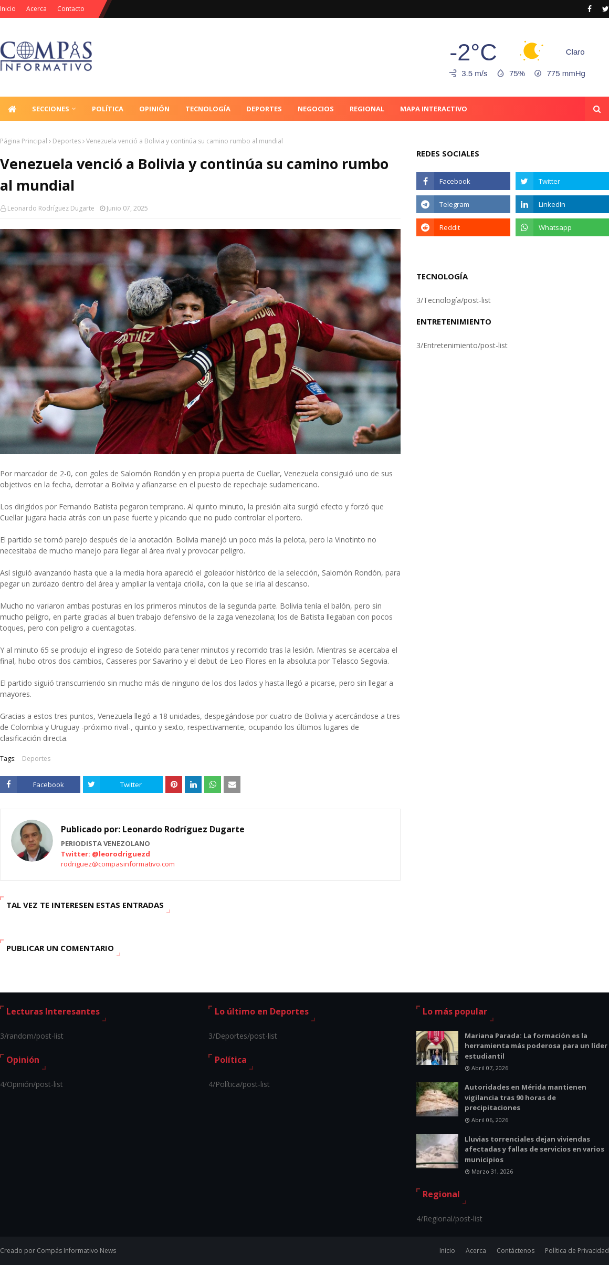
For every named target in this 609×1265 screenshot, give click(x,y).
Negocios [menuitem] (316, 108)
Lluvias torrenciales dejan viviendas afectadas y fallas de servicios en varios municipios (534, 1149)
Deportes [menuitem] (264, 108)
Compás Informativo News (76, 1250)
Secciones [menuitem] (50, 108)
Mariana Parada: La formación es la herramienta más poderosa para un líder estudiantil (536, 1046)
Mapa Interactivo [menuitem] (433, 108)
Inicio (8, 8)
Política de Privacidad (577, 1250)
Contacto (71, 8)
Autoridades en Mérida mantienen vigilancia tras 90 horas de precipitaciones (525, 1097)
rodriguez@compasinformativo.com (118, 864)
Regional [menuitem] (367, 108)
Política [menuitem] (107, 108)
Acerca (36, 8)
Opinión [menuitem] (154, 108)
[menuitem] (12, 109)
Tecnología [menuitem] (207, 108)
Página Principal (23, 141)
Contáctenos (515, 1250)
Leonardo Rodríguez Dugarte (50, 208)
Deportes (66, 141)
